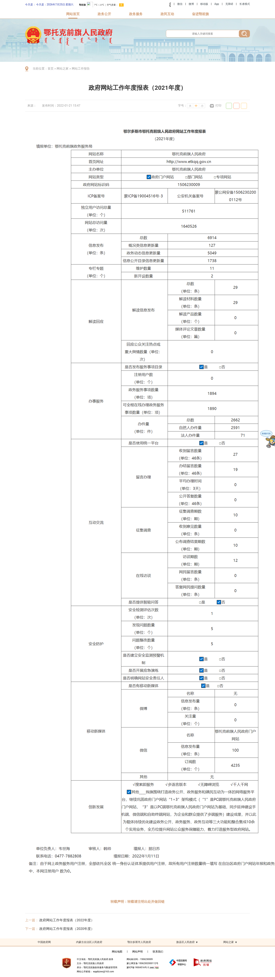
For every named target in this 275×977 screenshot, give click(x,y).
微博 (191, 3)
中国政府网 (44, 942)
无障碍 (229, 3)
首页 (51, 68)
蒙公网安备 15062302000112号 (142, 963)
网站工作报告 (81, 68)
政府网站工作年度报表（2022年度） (66, 920)
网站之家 (63, 68)
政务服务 (136, 14)
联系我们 (158, 951)
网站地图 (117, 951)
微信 (179, 3)
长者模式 (244, 3)
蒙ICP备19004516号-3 (138, 967)
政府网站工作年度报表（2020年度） (66, 929)
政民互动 (167, 14)
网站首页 (73, 14)
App (216, 3)
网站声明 (137, 951)
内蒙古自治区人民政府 (89, 942)
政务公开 (104, 14)
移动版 (204, 3)
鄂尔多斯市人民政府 (139, 942)
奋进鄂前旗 (200, 14)
